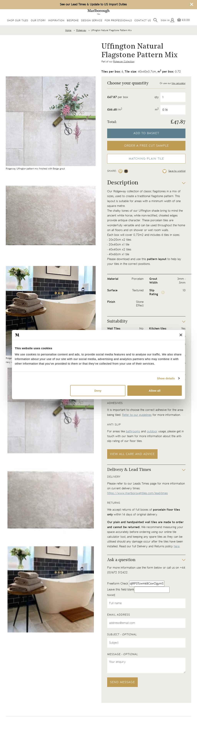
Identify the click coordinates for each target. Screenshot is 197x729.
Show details (166, 378)
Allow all (154, 390)
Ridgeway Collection (123, 61)
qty (156, 97)
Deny (98, 390)
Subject (122, 634)
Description (122, 183)
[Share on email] (126, 171)
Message (122, 654)
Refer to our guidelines (137, 415)
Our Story (38, 20)
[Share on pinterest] (120, 171)
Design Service (91, 20)
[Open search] (155, 20)
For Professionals (118, 20)
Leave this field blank (120, 590)
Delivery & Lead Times (129, 470)
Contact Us (142, 20)
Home (68, 30)
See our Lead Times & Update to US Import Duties (93, 4)
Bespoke (73, 20)
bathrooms (133, 431)
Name (111, 595)
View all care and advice (132, 454)
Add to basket (146, 133)
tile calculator (178, 83)
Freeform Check (117, 584)
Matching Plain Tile (146, 159)
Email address (118, 615)
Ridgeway (81, 30)
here (176, 546)
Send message (122, 682)
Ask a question (121, 560)
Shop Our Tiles (17, 20)
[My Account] (167, 20)
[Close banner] (180, 335)
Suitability (117, 321)
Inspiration (56, 20)
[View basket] (183, 20)
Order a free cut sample (146, 146)
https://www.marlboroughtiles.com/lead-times (137, 493)
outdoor (152, 431)
